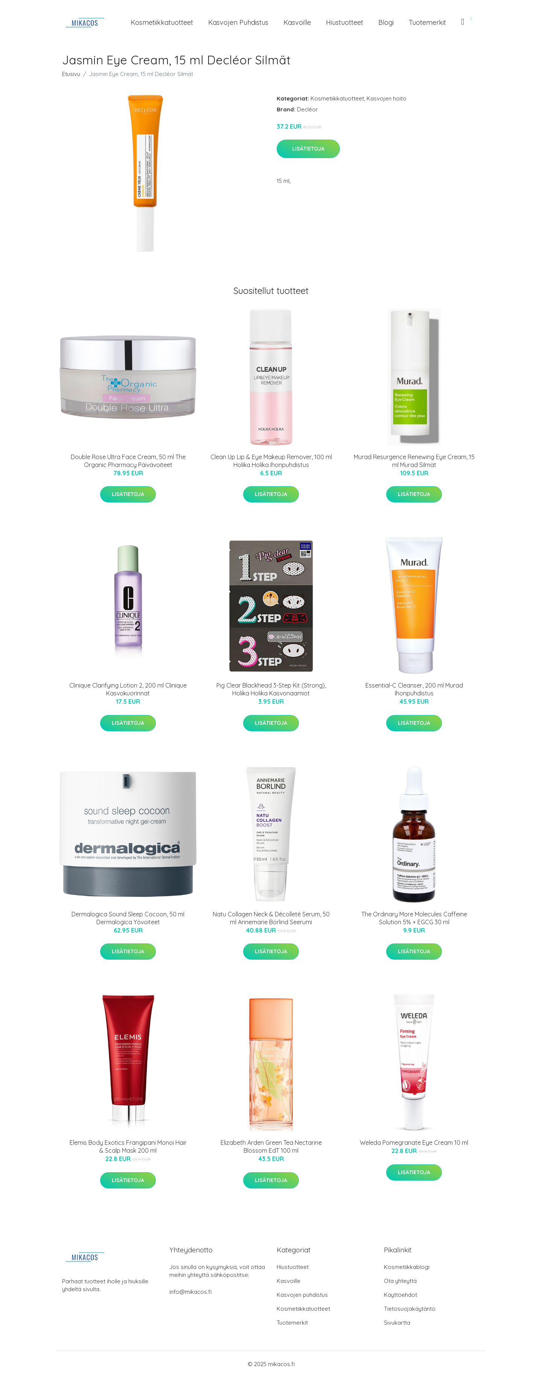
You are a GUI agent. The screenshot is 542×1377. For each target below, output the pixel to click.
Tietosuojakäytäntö (409, 1308)
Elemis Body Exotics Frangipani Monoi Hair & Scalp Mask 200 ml (128, 1146)
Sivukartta (397, 1322)
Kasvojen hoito (386, 98)
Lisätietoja (308, 148)
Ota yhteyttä (400, 1280)
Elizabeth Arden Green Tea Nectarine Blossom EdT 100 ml (271, 1146)
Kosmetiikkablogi (406, 1266)
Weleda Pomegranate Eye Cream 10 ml (414, 1142)
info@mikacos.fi (190, 1291)
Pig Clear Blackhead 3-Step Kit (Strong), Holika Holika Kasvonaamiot (271, 689)
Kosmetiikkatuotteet (162, 22)
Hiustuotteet (344, 22)
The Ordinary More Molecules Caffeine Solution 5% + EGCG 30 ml (414, 918)
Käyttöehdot (400, 1294)
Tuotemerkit (427, 22)
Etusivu (71, 74)
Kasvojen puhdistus (238, 22)
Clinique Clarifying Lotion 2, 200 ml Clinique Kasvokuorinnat (128, 689)
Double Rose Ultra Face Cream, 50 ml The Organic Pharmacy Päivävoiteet (128, 461)
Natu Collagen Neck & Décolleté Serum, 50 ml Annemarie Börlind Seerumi (271, 918)
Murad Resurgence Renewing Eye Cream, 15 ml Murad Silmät (414, 461)
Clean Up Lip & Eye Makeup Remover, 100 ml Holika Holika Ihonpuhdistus (271, 461)
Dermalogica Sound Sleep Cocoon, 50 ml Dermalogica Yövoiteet (128, 918)
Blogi (386, 22)
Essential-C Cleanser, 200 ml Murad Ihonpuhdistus (414, 689)
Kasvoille (297, 22)
